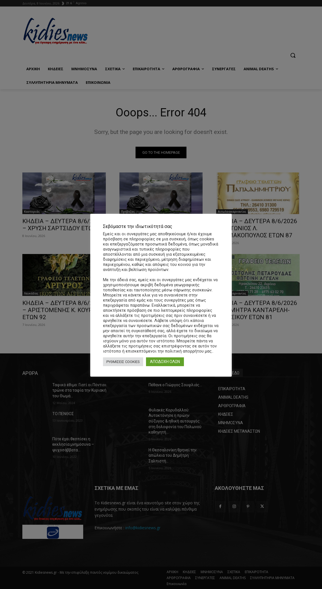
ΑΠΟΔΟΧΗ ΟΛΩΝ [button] (165, 361)
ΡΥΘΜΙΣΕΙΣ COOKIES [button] (123, 362)
